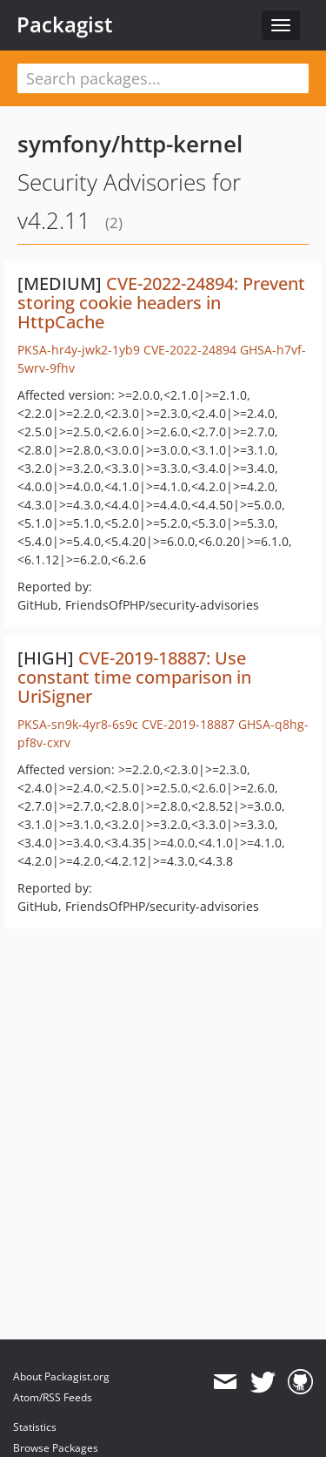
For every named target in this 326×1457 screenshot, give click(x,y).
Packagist (65, 24)
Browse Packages (55, 1447)
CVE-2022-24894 (189, 349)
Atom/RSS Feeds (52, 1397)
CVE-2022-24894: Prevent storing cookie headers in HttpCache (161, 303)
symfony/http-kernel (130, 143)
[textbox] (163, 78)
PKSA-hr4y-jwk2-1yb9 (78, 349)
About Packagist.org (61, 1376)
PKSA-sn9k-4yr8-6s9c (77, 724)
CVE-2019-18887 (188, 724)
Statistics (35, 1427)
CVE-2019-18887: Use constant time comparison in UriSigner (134, 677)
